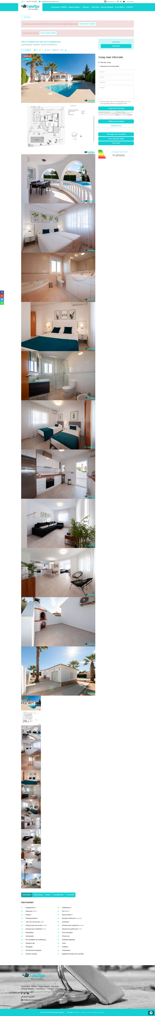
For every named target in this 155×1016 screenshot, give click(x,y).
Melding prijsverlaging (116, 121)
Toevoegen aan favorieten (116, 134)
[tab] (26, 895)
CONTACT (129, 7)
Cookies (94, 1012)
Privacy (89, 1012)
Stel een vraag (106, 62)
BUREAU (64, 7)
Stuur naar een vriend (116, 139)
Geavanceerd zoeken (87, 24)
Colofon (83, 1012)
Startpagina (55, 7)
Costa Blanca (120, 7)
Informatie (95, 7)
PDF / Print (116, 143)
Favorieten (130, 1)
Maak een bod (116, 126)
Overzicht (101, 1012)
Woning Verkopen (106, 7)
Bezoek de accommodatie (110, 66)
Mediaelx (76, 1012)
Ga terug (25, 17)
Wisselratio (116, 46)
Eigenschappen (44, 986)
